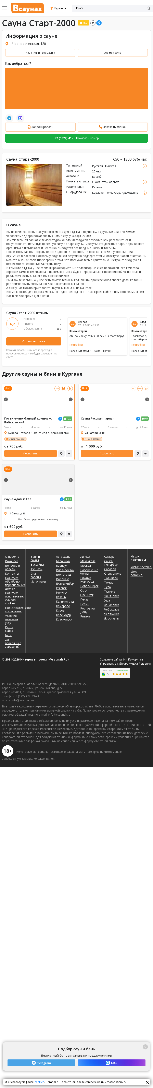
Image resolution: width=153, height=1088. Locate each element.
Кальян (97, 187)
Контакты (12, 573)
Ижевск (61, 588)
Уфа (107, 600)
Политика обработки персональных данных (12, 583)
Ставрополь (112, 573)
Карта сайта (9, 628)
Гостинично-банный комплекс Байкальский (28, 420)
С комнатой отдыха (105, 182)
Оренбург (86, 595)
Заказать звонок (114, 127)
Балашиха (63, 561)
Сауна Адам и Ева (17, 499)
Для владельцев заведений (12, 643)
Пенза (84, 599)
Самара (109, 556)
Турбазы (36, 569)
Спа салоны (36, 575)
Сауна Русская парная (97, 418)
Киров (60, 610)
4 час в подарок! (93, 438)
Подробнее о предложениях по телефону (38, 519)
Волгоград (63, 574)
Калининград (65, 601)
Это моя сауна (113, 52)
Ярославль (111, 618)
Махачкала (87, 561)
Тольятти (111, 578)
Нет (107, 351)
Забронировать (42, 127)
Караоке (98, 192)
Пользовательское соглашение (12, 609)
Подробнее (76, 344)
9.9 (146, 418)
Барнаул (61, 565)
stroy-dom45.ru (137, 573)
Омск (83, 590)
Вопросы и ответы (12, 567)
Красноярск (64, 619)
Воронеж (62, 579)
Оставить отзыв (33, 341)
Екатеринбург (65, 583)
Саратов (110, 569)
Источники (38, 581)
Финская (110, 166)
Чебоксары (111, 609)
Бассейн (97, 177)
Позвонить (30, 453)
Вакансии (11, 561)
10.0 (68, 418)
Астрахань (63, 556)
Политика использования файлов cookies (12, 598)
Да (96, 351)
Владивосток (65, 570)
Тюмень (109, 591)
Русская (97, 166)
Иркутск (61, 592)
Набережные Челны (89, 571)
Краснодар (63, 615)
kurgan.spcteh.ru (140, 567)
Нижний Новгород (87, 579)
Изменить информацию (40, 52)
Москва (85, 565)
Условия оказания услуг (11, 619)
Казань (61, 597)
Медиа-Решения (140, 663)
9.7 (69, 499)
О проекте (12, 556)
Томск (108, 582)
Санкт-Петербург (111, 562)
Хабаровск (111, 605)
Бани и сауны (35, 558)
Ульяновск (111, 596)
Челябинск (111, 614)
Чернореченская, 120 (29, 43)
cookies (39, 1082)
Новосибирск (89, 586)
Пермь (84, 604)
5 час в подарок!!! (17, 438)
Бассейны (37, 564)
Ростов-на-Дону (88, 610)
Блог (8, 635)
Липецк (85, 556)
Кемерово (63, 606)
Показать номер (76, 138)
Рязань (85, 616)
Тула (107, 587)
